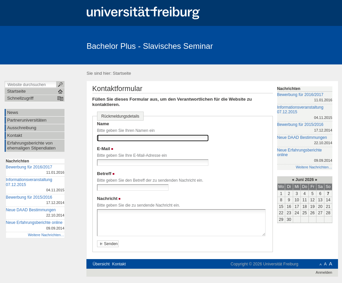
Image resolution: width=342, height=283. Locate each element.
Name (103, 123)
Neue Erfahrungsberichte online (35, 225)
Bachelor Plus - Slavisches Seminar (150, 46)
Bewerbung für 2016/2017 (35, 170)
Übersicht (101, 264)
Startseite (122, 73)
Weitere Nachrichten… (46, 235)
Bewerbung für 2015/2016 (35, 200)
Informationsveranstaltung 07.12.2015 (35, 185)
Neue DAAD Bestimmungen (35, 213)
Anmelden (324, 272)
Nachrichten (17, 161)
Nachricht (107, 198)
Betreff (104, 173)
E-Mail (103, 148)
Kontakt (119, 264)
